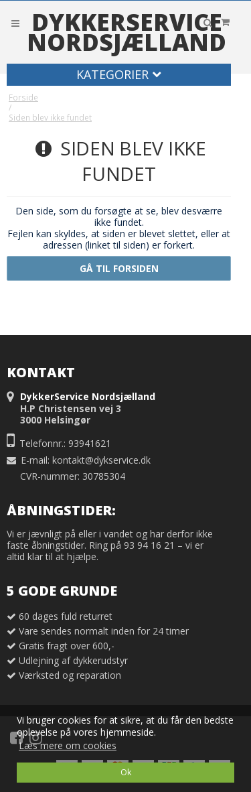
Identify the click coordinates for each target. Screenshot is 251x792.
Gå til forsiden (119, 268)
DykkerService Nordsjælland (126, 32)
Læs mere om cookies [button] (67, 745)
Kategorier (118, 74)
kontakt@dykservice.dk (101, 460)
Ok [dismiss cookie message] (125, 772)
